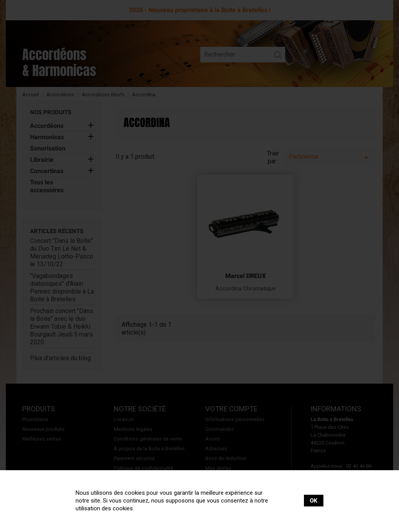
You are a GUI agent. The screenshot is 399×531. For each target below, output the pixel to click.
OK (314, 500)
